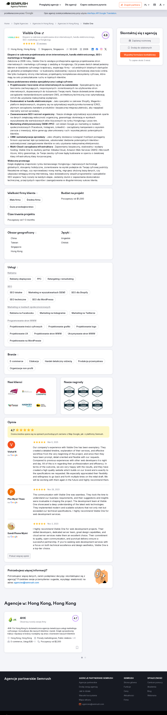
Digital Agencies (21, 23)
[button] (147, 5)
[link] (70, 5)
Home (7, 23)
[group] (83, 629)
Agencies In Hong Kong (43, 23)
